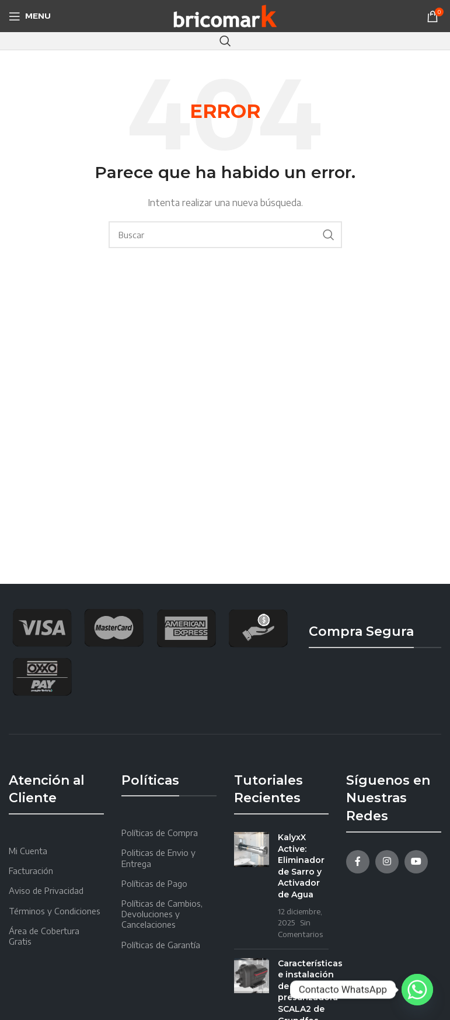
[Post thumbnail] (251, 885)
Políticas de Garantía (160, 945)
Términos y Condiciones (54, 911)
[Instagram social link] (387, 861)
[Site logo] (225, 15)
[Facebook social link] (357, 861)
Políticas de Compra (159, 833)
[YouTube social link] (416, 861)
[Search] (225, 41)
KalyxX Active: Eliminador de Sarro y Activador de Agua (301, 866)
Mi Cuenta (28, 851)
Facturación (31, 871)
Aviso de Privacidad (46, 891)
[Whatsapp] (417, 989)
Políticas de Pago (154, 884)
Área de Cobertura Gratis (44, 936)
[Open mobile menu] (30, 16)
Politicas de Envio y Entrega (158, 858)
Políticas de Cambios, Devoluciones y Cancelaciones (162, 914)
